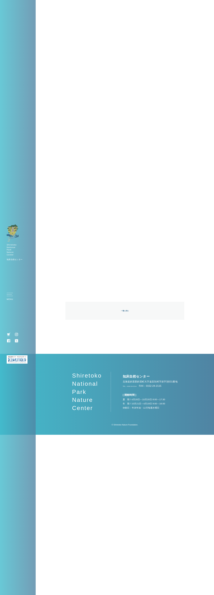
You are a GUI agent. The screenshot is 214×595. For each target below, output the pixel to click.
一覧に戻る (124, 470)
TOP (207, 298)
